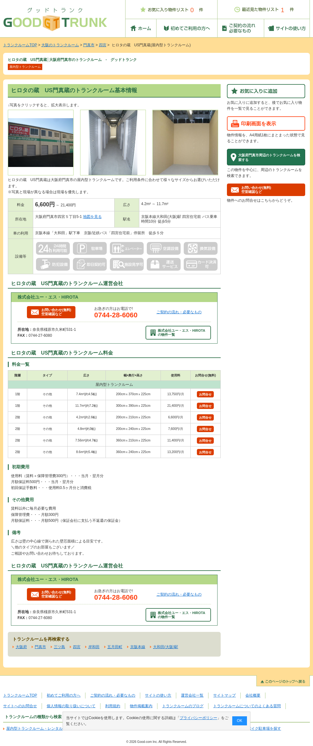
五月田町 (114, 647)
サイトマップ (224, 695)
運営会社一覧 (192, 695)
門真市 (89, 45)
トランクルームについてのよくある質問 (247, 706)
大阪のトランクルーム (60, 45)
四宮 (102, 45)
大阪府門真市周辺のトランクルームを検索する (269, 157)
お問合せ (205, 394)
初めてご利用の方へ (63, 695)
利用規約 (112, 706)
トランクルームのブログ (182, 706)
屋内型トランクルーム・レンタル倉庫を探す (43, 728)
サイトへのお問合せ (20, 706)
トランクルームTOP (20, 45)
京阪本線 (137, 647)
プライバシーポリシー (198, 718)
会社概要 (252, 695)
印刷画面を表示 (258, 123)
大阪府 (21, 647)
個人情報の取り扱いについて (71, 706)
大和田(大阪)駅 (165, 647)
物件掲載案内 (141, 706)
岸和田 (94, 647)
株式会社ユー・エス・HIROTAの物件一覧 (178, 332)
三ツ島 (59, 647)
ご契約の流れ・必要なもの (179, 312)
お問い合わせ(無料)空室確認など (51, 312)
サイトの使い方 (158, 695)
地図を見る (92, 216)
